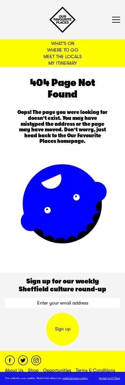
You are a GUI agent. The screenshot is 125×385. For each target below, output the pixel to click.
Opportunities (57, 370)
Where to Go (62, 50)
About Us (14, 370)
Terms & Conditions (95, 370)
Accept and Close (109, 378)
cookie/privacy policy (75, 378)
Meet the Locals (62, 56)
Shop (33, 370)
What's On (62, 43)
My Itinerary (62, 63)
